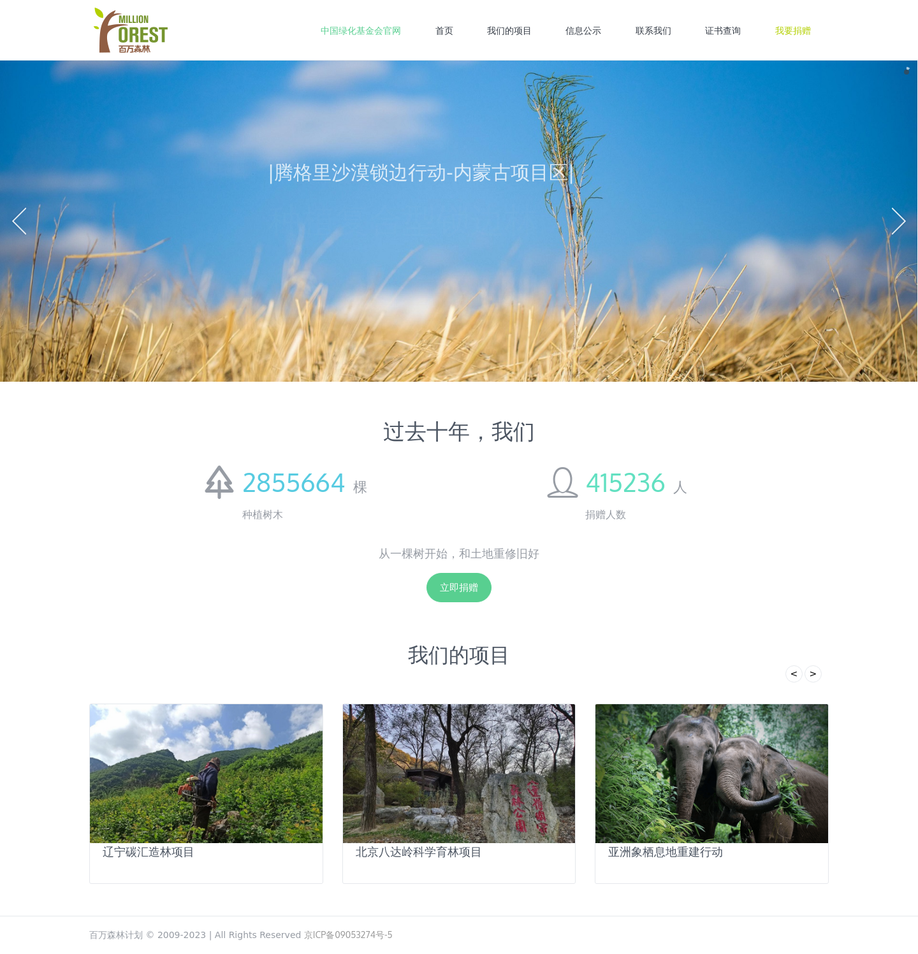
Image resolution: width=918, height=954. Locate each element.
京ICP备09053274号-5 (348, 934)
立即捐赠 (459, 587)
